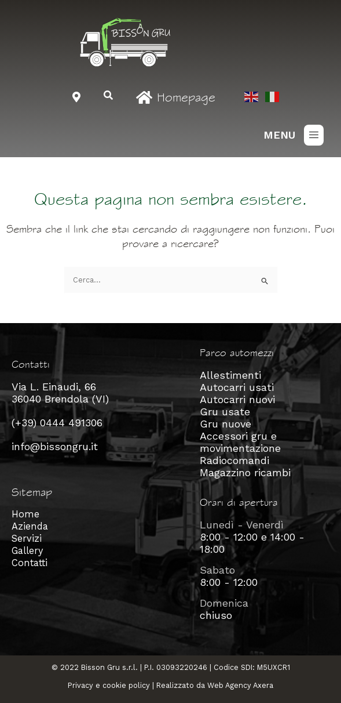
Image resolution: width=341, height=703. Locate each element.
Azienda (30, 526)
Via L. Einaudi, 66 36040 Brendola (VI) (60, 393)
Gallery (27, 550)
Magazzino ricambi (245, 472)
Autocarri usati (237, 387)
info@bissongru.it (55, 446)
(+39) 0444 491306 (57, 422)
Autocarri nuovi (237, 399)
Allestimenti (230, 375)
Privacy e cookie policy (109, 685)
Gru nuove (225, 424)
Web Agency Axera (240, 685)
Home (25, 514)
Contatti (29, 562)
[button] (314, 135)
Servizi (27, 538)
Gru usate (225, 411)
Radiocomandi (234, 460)
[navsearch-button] (108, 96)
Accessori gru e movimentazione (240, 442)
